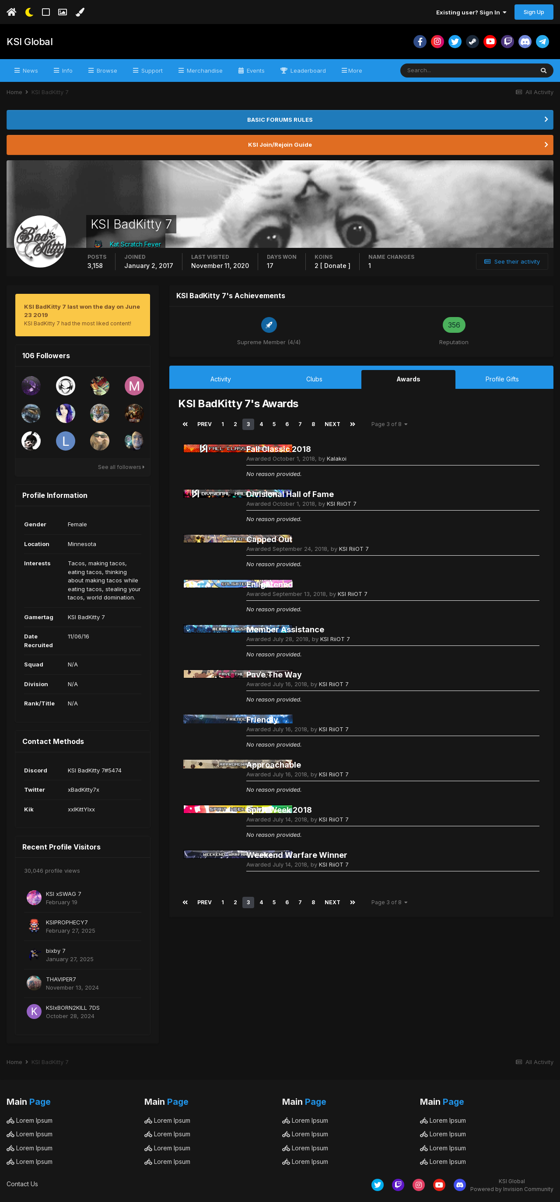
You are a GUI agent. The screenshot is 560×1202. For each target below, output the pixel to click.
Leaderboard (307, 70)
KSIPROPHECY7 (67, 922)
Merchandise (204, 70)
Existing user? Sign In (471, 12)
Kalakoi (336, 458)
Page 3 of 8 (389, 424)
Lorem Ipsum (29, 1120)
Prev (204, 424)
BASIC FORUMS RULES (280, 119)
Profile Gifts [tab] (502, 379)
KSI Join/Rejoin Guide (280, 144)
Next (332, 424)
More (355, 70)
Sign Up (534, 11)
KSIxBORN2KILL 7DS (73, 1007)
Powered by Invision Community (511, 1189)
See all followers (121, 467)
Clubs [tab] (314, 379)
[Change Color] (79, 12)
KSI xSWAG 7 (63, 893)
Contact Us (22, 1184)
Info (66, 70)
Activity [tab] (220, 379)
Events (255, 70)
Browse (106, 70)
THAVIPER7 (61, 979)
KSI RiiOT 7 (342, 503)
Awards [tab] (408, 379)
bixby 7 (56, 950)
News (29, 70)
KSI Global (29, 41)
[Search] (438, 70)
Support (151, 70)
